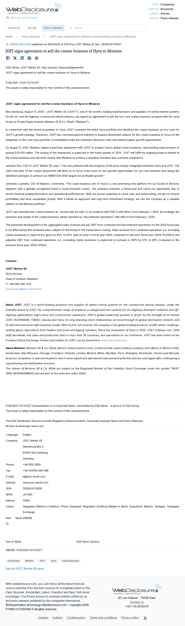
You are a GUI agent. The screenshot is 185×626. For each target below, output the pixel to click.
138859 (154, 13)
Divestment (14, 560)
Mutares (29, 560)
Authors (58, 617)
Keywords (166, 9)
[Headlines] (34, 8)
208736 (153, 9)
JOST (42, 560)
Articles (165, 13)
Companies (167, 4)
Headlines (14, 27)
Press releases (169, 18)
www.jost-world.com (114, 340)
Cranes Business (70, 560)
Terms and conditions (103, 617)
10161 (155, 4)
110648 (154, 18)
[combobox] (106, 28)
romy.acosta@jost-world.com (24, 289)
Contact (43, 617)
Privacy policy (130, 617)
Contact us (137, 602)
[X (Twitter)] (145, 617)
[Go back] (18, 44)
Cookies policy (76, 617)
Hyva (53, 560)
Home (9, 36)
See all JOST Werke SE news (25, 568)
